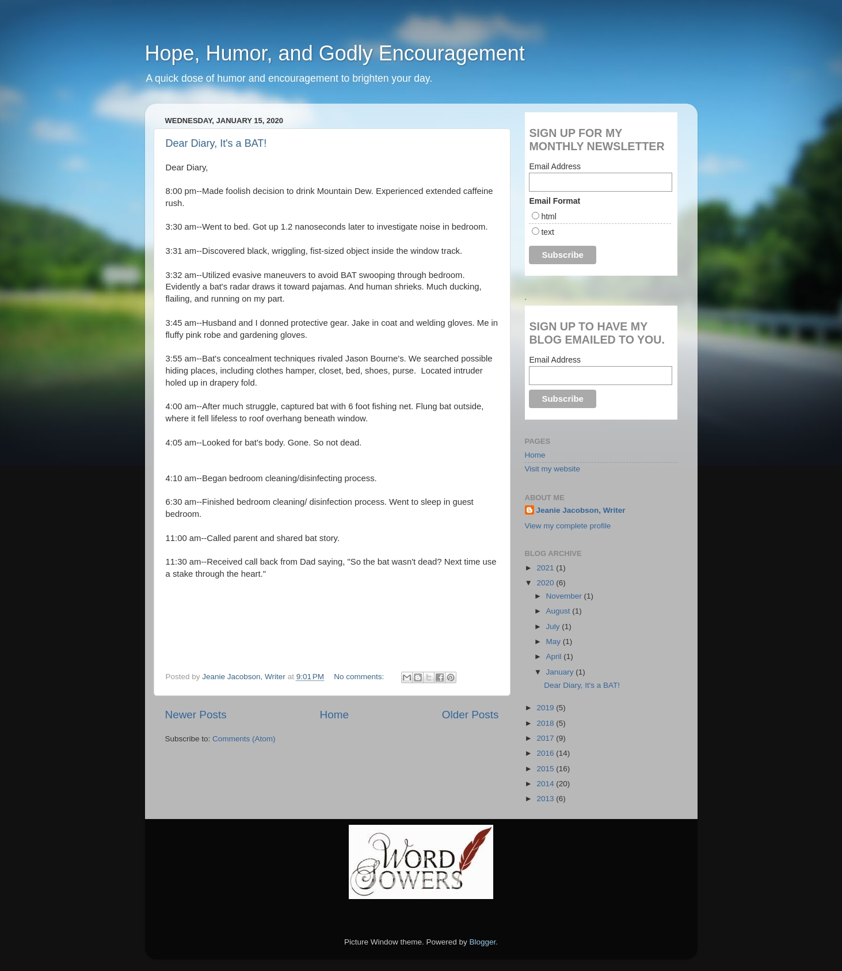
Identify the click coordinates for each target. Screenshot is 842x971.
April (555, 656)
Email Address (554, 166)
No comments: (360, 676)
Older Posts (470, 715)
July (554, 626)
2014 (546, 783)
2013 (546, 798)
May (554, 641)
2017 (546, 738)
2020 (546, 582)
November (565, 596)
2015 (546, 768)
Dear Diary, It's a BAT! (216, 143)
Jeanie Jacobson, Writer (581, 510)
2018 (546, 723)
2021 (546, 567)
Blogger (483, 942)
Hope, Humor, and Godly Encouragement (335, 53)
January (561, 672)
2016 (546, 753)
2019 (546, 707)
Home (334, 715)
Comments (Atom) (244, 738)
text (547, 232)
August (559, 611)
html (548, 216)
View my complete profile (568, 525)
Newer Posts (196, 715)
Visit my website (553, 468)
